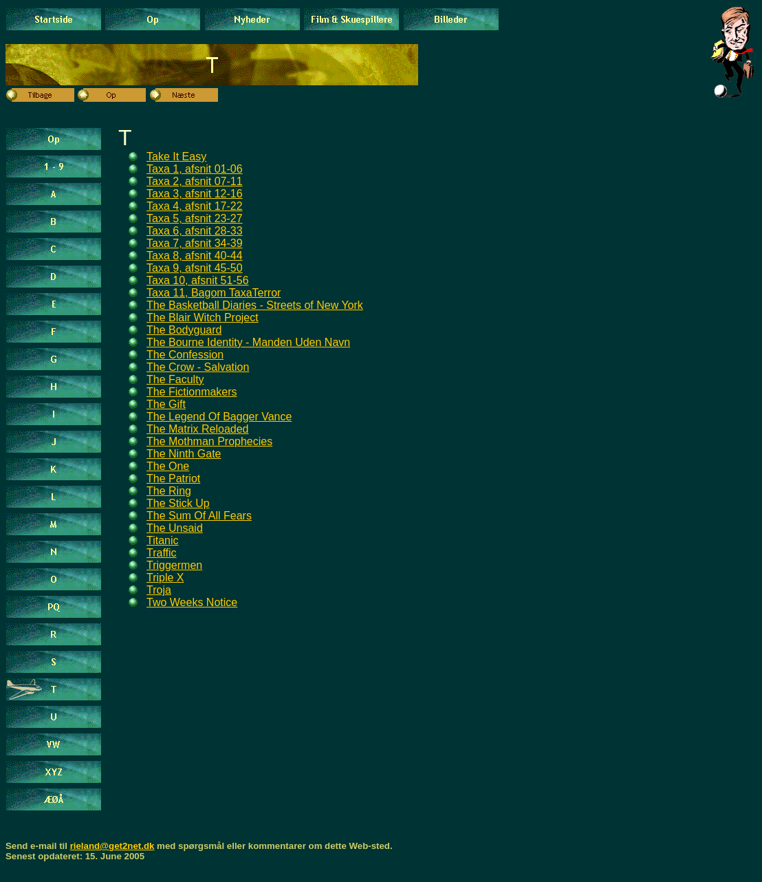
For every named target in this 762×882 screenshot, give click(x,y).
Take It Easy (176, 156)
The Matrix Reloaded (197, 429)
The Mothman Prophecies (209, 441)
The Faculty (175, 379)
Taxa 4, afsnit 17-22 (194, 206)
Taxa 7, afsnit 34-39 (194, 243)
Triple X (165, 577)
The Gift (166, 404)
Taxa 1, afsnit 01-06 (194, 169)
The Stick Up (178, 503)
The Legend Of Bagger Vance (219, 416)
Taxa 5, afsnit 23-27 (194, 218)
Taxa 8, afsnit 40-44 (194, 255)
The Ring (168, 491)
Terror (266, 293)
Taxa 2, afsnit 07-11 (194, 181)
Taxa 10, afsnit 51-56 (197, 280)
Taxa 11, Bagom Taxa (199, 293)
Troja (158, 590)
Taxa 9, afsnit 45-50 (194, 268)
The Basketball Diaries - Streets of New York (254, 305)
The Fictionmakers (191, 392)
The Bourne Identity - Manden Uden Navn (248, 342)
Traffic (161, 553)
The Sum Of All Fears (199, 515)
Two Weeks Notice (191, 602)
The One (167, 466)
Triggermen (174, 565)
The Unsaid (174, 528)
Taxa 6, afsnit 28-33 (194, 231)
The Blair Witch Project (202, 317)
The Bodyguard (183, 330)
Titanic (162, 540)
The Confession (185, 355)
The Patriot (173, 478)
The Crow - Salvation (197, 367)
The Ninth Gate (183, 454)
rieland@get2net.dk (112, 846)
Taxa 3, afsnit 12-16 (194, 194)
